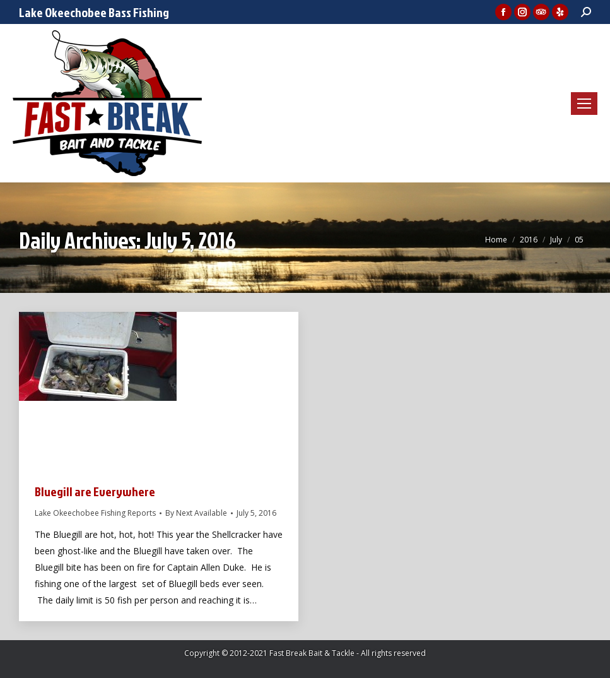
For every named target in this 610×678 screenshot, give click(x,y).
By (196, 513)
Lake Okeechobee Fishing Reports (95, 513)
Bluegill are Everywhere (95, 491)
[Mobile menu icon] (584, 103)
